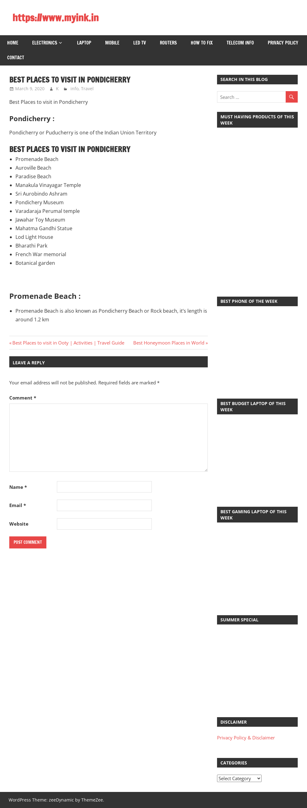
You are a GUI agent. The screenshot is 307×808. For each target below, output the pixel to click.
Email (17, 505)
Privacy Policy (283, 43)
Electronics (44, 43)
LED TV (139, 43)
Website (18, 524)
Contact (15, 57)
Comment (22, 398)
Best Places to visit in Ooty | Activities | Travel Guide (68, 343)
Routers (168, 43)
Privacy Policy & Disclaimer (246, 737)
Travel (87, 88)
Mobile (112, 43)
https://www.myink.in (55, 18)
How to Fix (202, 43)
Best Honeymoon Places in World (168, 343)
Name (18, 487)
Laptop (84, 43)
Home (12, 43)
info (74, 88)
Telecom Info (240, 43)
